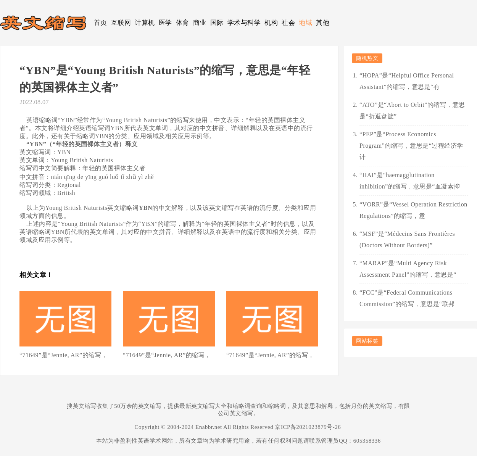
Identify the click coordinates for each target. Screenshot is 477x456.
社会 (288, 22)
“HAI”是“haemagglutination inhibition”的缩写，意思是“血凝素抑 (409, 181)
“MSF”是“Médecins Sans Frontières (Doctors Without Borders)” (407, 239)
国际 (217, 22)
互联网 (121, 22)
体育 (182, 22)
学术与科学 (244, 22)
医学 (165, 22)
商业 (199, 22)
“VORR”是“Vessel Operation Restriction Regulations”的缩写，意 (413, 210)
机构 (271, 22)
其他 (322, 22)
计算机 (145, 22)
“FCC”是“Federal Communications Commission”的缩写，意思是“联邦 (407, 298)
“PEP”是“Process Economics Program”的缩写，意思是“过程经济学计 (411, 145)
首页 (100, 22)
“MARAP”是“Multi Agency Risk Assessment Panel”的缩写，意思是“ (407, 269)
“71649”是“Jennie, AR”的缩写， (63, 355)
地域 (305, 22)
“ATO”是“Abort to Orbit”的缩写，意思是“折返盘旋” (412, 110)
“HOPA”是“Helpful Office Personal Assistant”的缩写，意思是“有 (406, 81)
